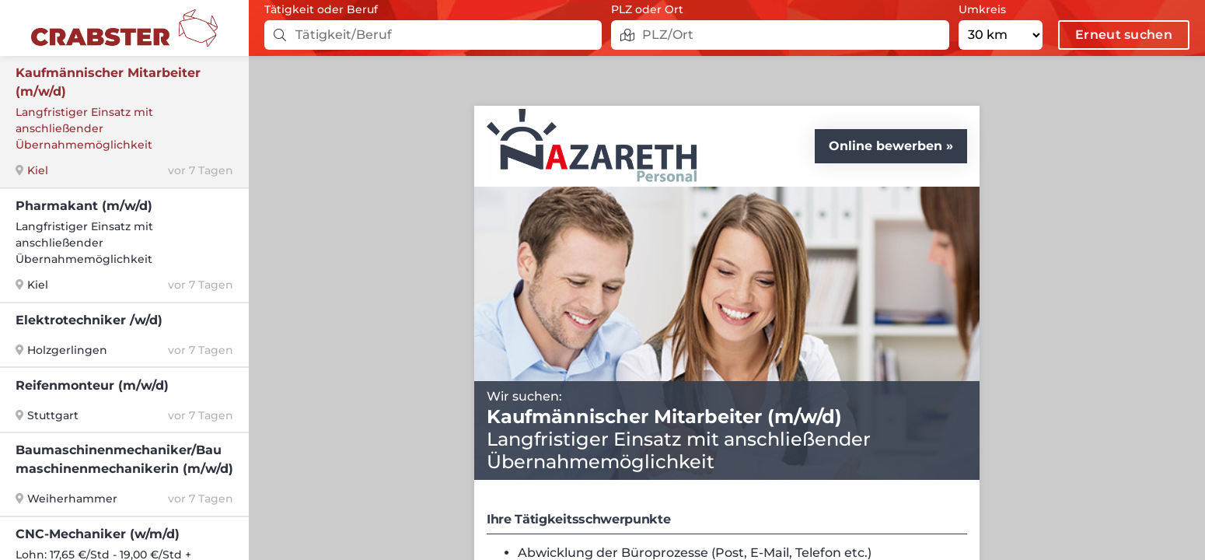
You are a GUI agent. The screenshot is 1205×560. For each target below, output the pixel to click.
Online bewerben (885, 145)
